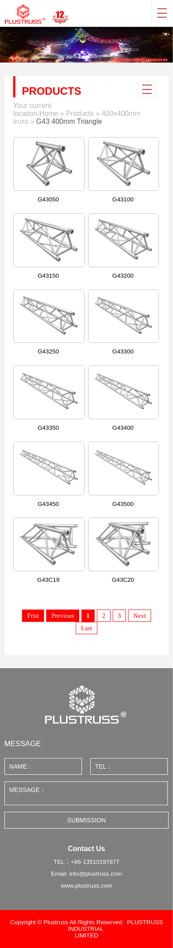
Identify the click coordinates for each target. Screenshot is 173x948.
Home (48, 113)
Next (139, 615)
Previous (63, 615)
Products (80, 113)
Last (86, 628)
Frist (33, 615)
